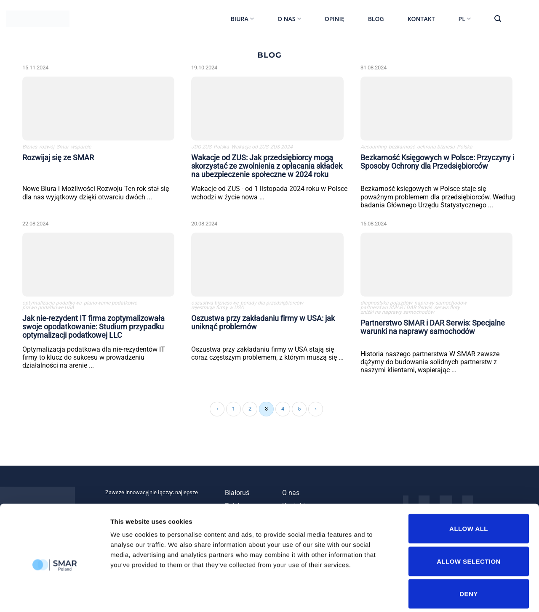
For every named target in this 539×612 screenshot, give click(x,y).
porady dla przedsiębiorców (271, 304)
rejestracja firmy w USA (217, 309)
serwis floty (447, 309)
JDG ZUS (201, 148)
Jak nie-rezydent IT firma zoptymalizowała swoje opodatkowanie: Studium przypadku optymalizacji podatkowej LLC (93, 328)
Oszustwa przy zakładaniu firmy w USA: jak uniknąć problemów (263, 323)
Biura (242, 19)
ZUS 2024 (281, 148)
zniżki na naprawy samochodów (397, 313)
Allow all (468, 489)
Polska (221, 148)
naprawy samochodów (440, 304)
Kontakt (421, 19)
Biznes (29, 148)
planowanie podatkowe (110, 304)
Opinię (334, 19)
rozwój (46, 148)
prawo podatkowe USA (48, 309)
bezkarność (402, 148)
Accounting (373, 148)
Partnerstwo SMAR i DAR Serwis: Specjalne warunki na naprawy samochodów (432, 328)
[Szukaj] (497, 19)
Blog (376, 19)
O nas (289, 19)
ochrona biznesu (436, 148)
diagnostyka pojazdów (386, 304)
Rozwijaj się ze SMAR (58, 158)
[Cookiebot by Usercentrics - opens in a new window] (54, 595)
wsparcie (81, 148)
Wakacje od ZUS (249, 148)
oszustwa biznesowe (214, 304)
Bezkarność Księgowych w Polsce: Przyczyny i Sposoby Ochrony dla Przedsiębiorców (437, 162)
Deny (468, 554)
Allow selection (469, 521)
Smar (62, 148)
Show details (442, 595)
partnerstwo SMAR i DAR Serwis (396, 309)
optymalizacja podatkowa (52, 304)
